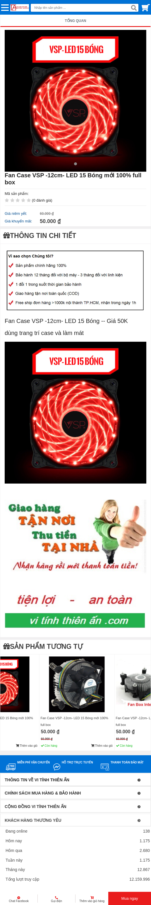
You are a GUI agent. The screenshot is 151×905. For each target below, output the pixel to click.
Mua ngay (129, 898)
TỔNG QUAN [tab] (75, 21)
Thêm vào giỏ (27, 745)
